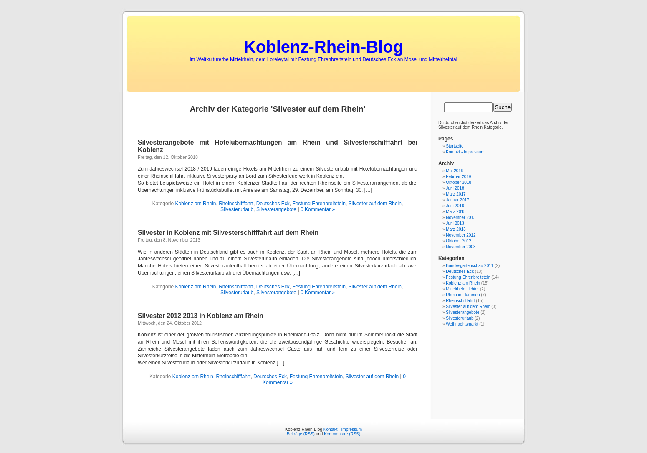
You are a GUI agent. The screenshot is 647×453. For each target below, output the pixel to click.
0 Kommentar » (318, 209)
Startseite (454, 146)
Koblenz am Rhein (195, 203)
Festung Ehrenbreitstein (318, 203)
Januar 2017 (457, 200)
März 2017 (455, 194)
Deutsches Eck (273, 203)
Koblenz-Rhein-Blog (323, 47)
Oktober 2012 (458, 241)
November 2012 (460, 235)
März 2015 (455, 211)
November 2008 (460, 246)
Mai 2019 (454, 170)
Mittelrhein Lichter (462, 289)
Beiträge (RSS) (301, 434)
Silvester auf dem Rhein (375, 203)
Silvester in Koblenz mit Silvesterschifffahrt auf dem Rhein (228, 232)
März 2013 (455, 229)
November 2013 (460, 217)
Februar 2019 (458, 176)
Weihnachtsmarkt (462, 324)
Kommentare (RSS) (342, 434)
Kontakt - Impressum (465, 152)
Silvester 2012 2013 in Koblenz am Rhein (200, 315)
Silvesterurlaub (236, 209)
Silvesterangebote (276, 209)
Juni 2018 (455, 188)
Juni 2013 (455, 223)
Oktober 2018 (458, 182)
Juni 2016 (455, 206)
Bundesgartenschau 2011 (469, 265)
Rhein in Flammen (463, 295)
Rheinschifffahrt (236, 203)
